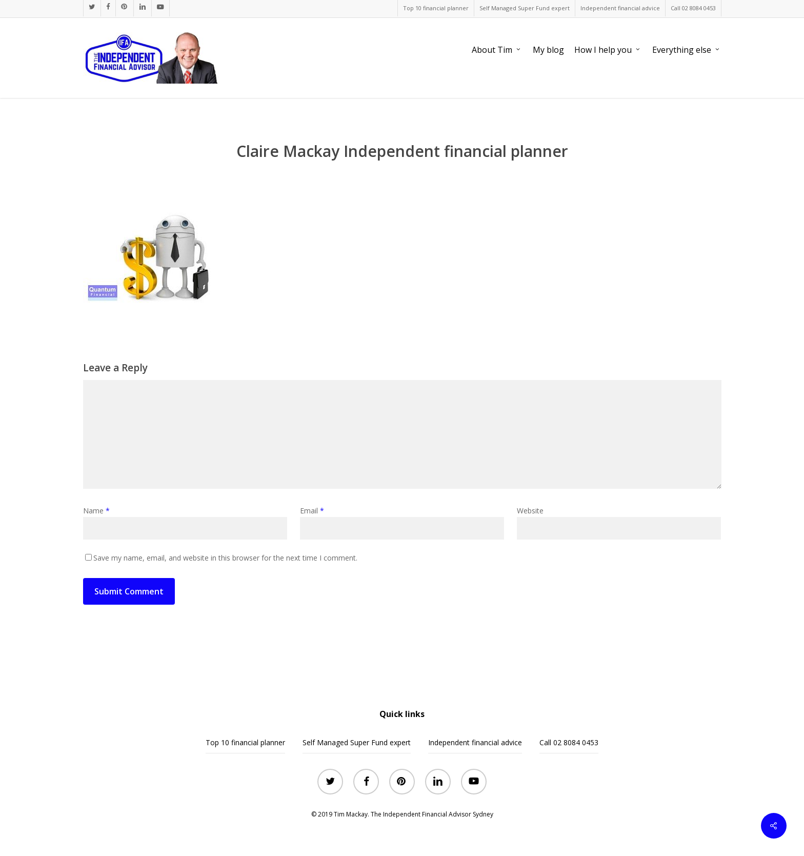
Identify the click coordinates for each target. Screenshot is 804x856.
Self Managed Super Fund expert (357, 742)
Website (530, 510)
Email (312, 510)
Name (96, 510)
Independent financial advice (475, 742)
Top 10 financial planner (245, 742)
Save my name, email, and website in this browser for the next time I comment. (225, 558)
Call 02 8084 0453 (568, 742)
